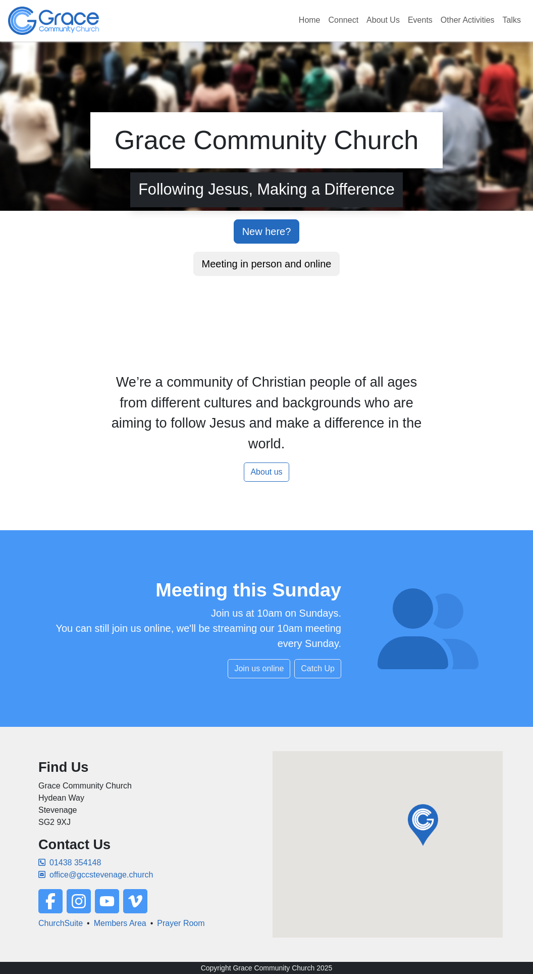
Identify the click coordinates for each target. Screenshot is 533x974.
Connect (344, 20)
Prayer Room (180, 923)
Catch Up (318, 668)
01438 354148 (69, 862)
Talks (512, 20)
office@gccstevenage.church (95, 874)
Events (420, 20)
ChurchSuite (60, 923)
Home (310, 20)
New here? (266, 231)
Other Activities (468, 20)
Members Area (120, 923)
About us (266, 472)
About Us (383, 20)
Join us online (259, 668)
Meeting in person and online (267, 263)
